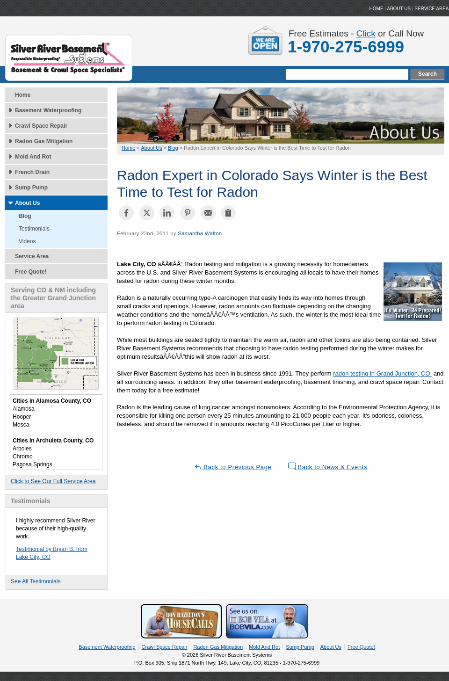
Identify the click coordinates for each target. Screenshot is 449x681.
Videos (27, 241)
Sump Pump (31, 187)
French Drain (32, 172)
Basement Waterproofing (48, 110)
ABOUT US (399, 8)
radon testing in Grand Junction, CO (381, 373)
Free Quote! (30, 271)
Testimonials (34, 228)
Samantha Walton (200, 233)
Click (366, 33)
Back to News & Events (327, 467)
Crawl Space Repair (41, 126)
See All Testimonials (36, 581)
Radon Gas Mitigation (43, 141)
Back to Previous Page (233, 467)
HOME (376, 8)
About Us (27, 203)
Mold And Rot (33, 156)
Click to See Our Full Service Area (53, 481)
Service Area (431, 8)
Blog (25, 216)
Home (22, 95)
